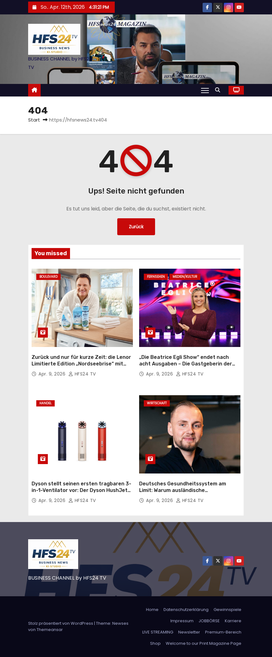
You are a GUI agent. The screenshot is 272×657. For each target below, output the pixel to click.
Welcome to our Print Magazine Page (203, 643)
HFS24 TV (82, 374)
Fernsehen (156, 276)
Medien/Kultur (185, 276)
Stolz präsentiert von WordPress (61, 623)
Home (152, 610)
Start (34, 119)
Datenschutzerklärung (186, 610)
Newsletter (189, 632)
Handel (45, 403)
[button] (219, 90)
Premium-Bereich (223, 632)
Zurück (136, 227)
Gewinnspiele (227, 610)
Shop (155, 643)
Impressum (182, 621)
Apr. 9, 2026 (52, 374)
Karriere (233, 621)
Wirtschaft (157, 403)
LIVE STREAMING (157, 632)
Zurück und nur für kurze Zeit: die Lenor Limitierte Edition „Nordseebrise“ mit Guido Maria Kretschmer (81, 364)
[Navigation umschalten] (205, 90)
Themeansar (50, 630)
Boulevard (48, 276)
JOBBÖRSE (209, 621)
